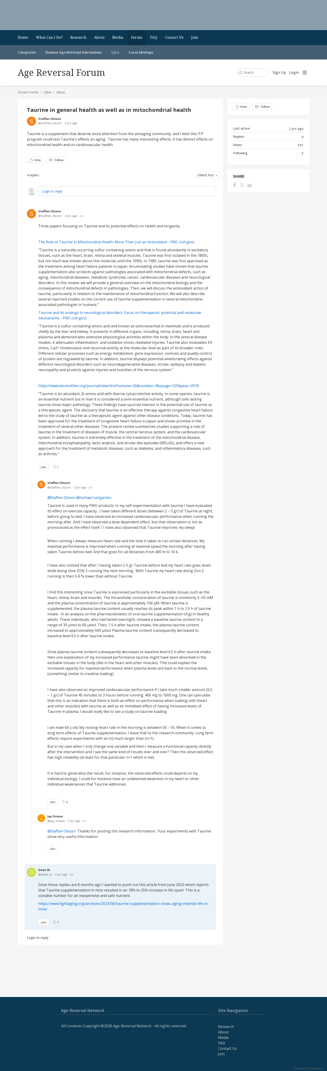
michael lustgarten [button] (95, 497)
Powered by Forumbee (309, 1068)
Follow (59, 160)
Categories (27, 52)
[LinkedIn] (249, 185)
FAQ (153, 37)
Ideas (60, 92)
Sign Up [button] (279, 72)
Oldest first (206, 175)
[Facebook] (235, 185)
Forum (136, 37)
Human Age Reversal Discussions (73, 52)
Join (194, 37)
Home (23, 37)
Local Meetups (141, 52)
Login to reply (52, 191)
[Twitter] (242, 185)
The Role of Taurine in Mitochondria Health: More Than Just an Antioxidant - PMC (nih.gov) (116, 241)
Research (78, 37)
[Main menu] (305, 72)
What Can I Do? (49, 37)
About (99, 37)
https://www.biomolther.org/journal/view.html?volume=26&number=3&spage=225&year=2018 (118, 385)
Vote (37, 160)
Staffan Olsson (49, 119)
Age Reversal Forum (61, 72)
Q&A (115, 52)
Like (43, 467)
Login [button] (294, 72)
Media (117, 37)
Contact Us (174, 37)
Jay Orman (55, 816)
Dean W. (44, 870)
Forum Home (28, 92)
